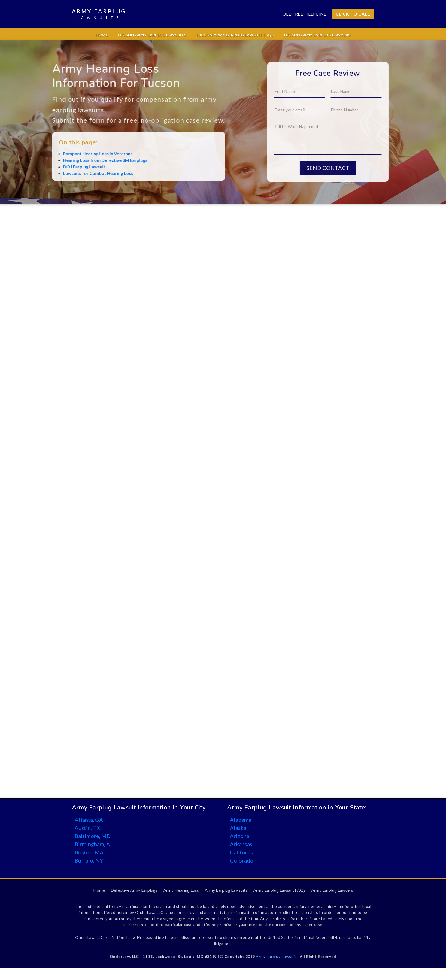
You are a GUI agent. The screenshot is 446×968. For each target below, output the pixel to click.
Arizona (239, 836)
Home (102, 34)
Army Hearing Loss (181, 890)
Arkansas (241, 844)
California (242, 852)
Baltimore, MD (93, 836)
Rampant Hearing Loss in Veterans (60, 153)
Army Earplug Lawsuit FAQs (279, 890)
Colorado (241, 860)
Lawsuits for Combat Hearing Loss (60, 173)
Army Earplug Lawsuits (226, 890)
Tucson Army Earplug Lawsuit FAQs (235, 34)
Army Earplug (99, 14)
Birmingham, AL (94, 844)
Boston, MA (89, 852)
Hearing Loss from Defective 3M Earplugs (67, 160)
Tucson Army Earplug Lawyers (317, 34)
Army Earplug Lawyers (332, 890)
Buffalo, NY (89, 860)
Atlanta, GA (89, 819)
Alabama (240, 819)
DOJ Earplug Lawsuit (46, 166)
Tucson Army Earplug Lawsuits (151, 34)
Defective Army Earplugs (134, 890)
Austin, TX (87, 827)
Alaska (238, 827)
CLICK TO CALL (353, 13)
